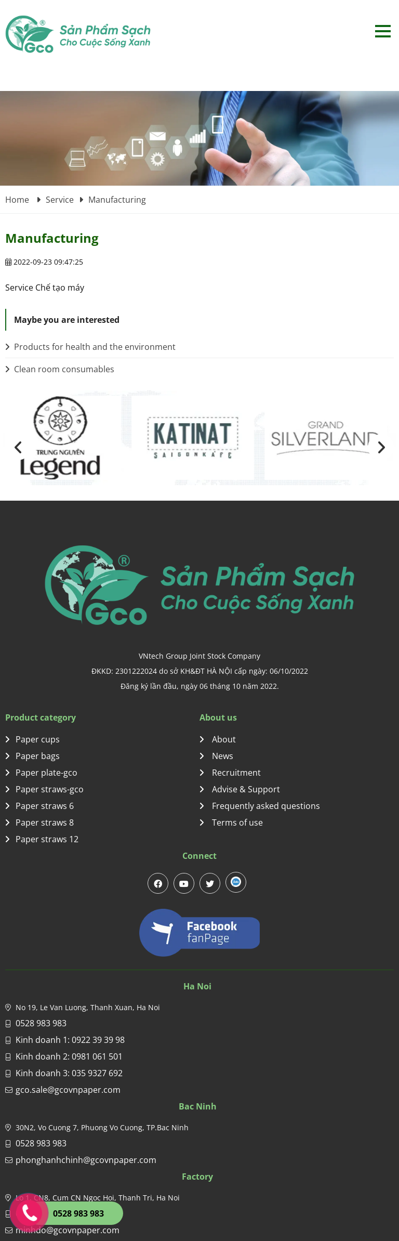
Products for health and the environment (90, 346)
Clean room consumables (59, 369)
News (216, 756)
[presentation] (18, 447)
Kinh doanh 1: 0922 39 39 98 (70, 1040)
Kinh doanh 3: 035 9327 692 (69, 1073)
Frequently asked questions (260, 806)
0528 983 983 (41, 1023)
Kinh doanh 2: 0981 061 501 (69, 1056)
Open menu (382, 31)
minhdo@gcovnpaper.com (67, 1230)
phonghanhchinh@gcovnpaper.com (86, 1160)
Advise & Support (240, 789)
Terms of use (231, 822)
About (218, 739)
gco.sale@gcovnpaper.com (68, 1089)
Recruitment (230, 772)
